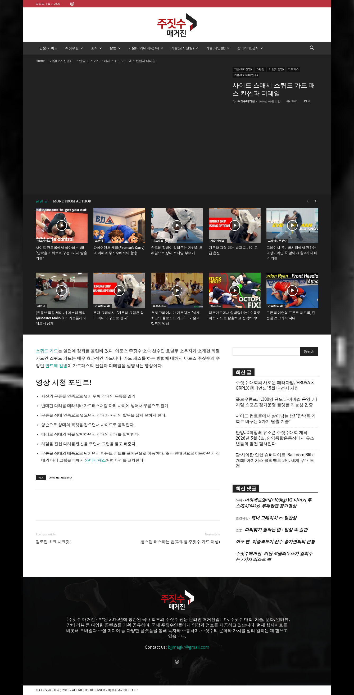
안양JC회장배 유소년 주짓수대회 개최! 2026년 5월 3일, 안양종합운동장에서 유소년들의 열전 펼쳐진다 (275, 438)
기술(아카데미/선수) (145, 48)
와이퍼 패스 (95, 460)
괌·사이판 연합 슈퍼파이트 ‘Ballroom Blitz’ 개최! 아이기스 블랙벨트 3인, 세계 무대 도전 (275, 460)
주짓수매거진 (246, 101)
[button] (312, 48)
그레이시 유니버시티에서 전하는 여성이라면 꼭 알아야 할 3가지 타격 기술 (291, 253)
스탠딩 (80, 60)
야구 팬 (242, 541)
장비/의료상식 (250, 48)
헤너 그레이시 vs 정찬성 (273, 518)
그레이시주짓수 (277, 240)
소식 (96, 48)
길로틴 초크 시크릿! (53, 542)
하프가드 (215, 305)
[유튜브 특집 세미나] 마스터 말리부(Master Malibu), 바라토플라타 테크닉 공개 (61, 318)
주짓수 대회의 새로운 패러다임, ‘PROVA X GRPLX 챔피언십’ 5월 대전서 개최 (275, 385)
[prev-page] (307, 201)
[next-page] (315, 201)
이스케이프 (44, 240)
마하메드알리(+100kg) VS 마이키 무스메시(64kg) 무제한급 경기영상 (273, 503)
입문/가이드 (48, 48)
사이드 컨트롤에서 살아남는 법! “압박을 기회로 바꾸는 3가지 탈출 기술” (61, 253)
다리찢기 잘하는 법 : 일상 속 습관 (276, 529)
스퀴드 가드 (47, 351)
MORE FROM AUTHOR (72, 201)
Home (40, 60)
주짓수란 (74, 48)
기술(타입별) (218, 48)
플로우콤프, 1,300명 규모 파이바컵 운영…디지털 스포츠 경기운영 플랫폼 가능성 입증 (276, 402)
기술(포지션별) (184, 48)
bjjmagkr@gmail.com (188, 647)
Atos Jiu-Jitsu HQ (60, 477)
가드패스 (293, 69)
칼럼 (115, 48)
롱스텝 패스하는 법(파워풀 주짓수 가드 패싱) (180, 542)
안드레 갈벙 (56, 365)
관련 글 (42, 201)
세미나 (41, 305)
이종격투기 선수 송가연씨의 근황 (283, 541)
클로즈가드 (159, 305)
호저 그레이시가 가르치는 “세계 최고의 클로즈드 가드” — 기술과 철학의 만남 (175, 318)
